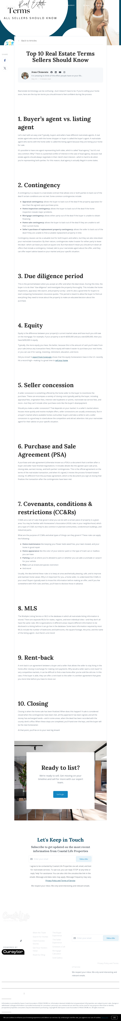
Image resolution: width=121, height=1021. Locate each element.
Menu (86, 5)
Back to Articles (29, 40)
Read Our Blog (39, 955)
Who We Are (27, 5)
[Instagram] (16, 941)
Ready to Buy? (42, 5)
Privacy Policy (114, 985)
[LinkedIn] (7, 941)
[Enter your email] (54, 859)
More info (104, 1017)
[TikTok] (21, 941)
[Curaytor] (13, 954)
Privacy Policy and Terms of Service (60, 880)
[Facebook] (3, 941)
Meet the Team (39, 932)
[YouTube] (12, 941)
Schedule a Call (58, 946)
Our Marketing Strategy (63, 5)
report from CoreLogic (42, 357)
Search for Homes (40, 936)
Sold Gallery (57, 958)
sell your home (61, 360)
